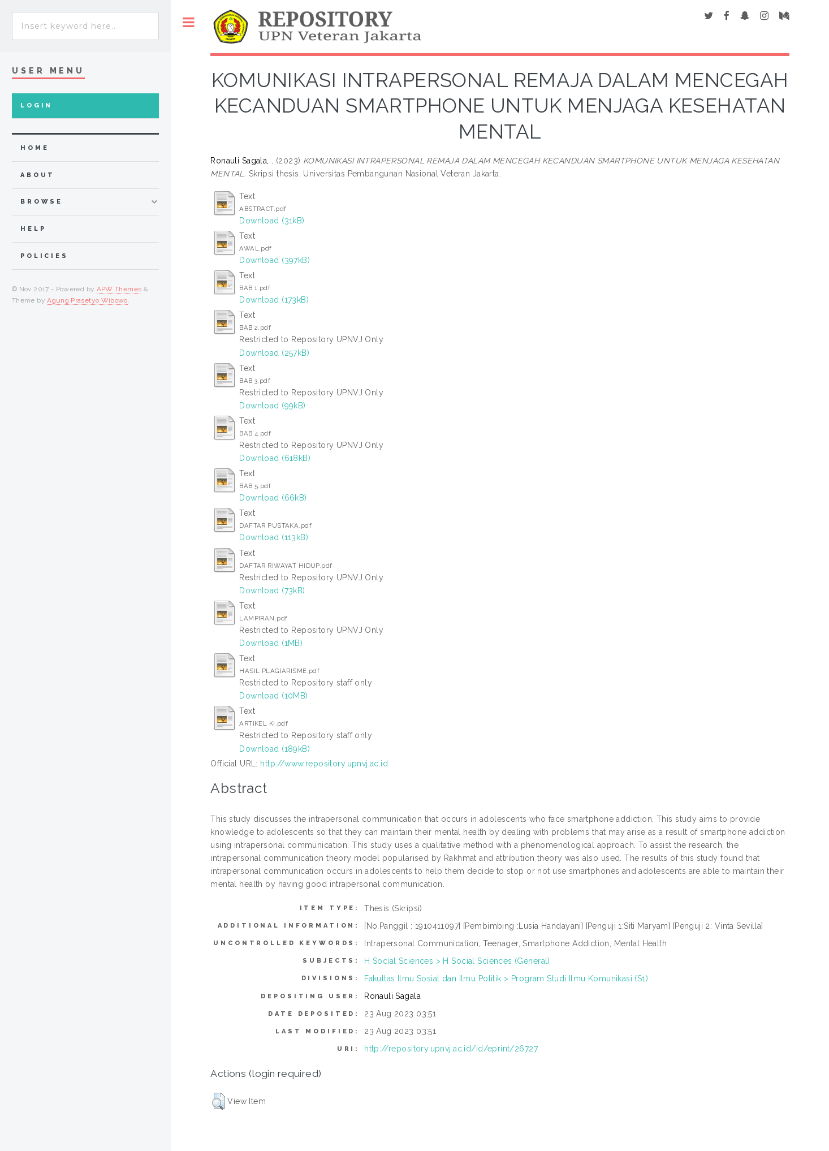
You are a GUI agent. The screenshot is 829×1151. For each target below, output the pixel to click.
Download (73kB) (272, 590)
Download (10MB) (273, 695)
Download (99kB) (272, 405)
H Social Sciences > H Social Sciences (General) (457, 960)
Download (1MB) (271, 643)
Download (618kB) (274, 458)
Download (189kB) (274, 748)
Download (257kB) (274, 352)
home (34, 148)
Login (36, 105)
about (37, 175)
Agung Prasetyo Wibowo (87, 300)
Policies (44, 256)
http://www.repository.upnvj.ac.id (324, 763)
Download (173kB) (274, 299)
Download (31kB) (271, 220)
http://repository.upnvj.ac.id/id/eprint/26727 (451, 1048)
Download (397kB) (274, 260)
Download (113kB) (273, 537)
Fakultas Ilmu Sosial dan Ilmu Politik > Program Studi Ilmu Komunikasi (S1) (506, 978)
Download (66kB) (272, 497)
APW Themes (119, 289)
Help (33, 228)
